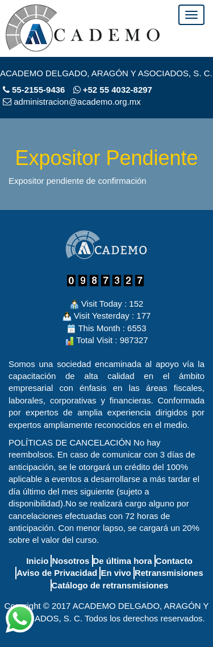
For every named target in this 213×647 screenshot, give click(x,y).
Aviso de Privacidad (56, 573)
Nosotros (70, 561)
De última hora (122, 561)
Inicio (37, 561)
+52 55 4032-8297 (112, 89)
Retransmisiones (169, 573)
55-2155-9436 (38, 89)
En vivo (116, 573)
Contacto (174, 561)
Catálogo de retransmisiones (110, 585)
